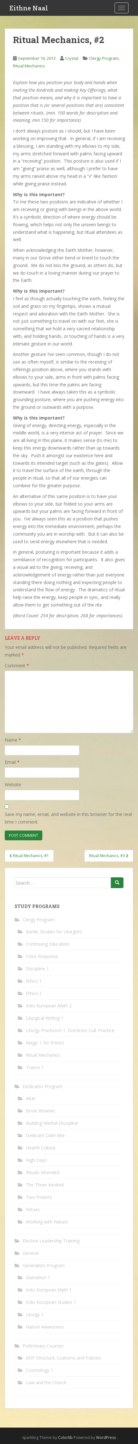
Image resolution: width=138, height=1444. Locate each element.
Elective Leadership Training (51, 1241)
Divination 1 (38, 1277)
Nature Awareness (45, 1327)
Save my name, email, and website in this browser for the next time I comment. (68, 818)
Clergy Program (103, 58)
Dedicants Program (43, 1086)
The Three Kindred (45, 1185)
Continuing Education (47, 944)
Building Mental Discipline (52, 1123)
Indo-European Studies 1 (51, 1302)
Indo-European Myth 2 (49, 1006)
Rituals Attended (42, 1172)
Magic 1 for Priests (45, 1043)
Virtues (33, 1209)
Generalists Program (44, 1265)
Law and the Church (46, 1382)
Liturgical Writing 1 (44, 1018)
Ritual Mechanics (29, 66)
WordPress (106, 1437)
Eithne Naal (28, 8)
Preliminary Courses (43, 1346)
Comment (17, 666)
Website (13, 784)
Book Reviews (40, 1111)
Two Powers (39, 1197)
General (31, 1253)
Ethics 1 (34, 981)
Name (13, 740)
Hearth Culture (41, 1148)
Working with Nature (47, 1222)
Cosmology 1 (39, 1370)
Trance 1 (35, 1067)
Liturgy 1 (35, 1314)
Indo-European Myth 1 (49, 1290)
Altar (30, 1098)
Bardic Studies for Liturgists (54, 932)
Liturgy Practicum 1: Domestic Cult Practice (70, 1030)
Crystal (71, 58)
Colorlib (65, 1437)
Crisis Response (42, 956)
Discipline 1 (37, 969)
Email (12, 762)
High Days (36, 1160)
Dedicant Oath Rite (45, 1135)
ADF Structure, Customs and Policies (63, 1358)
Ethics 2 (34, 993)
